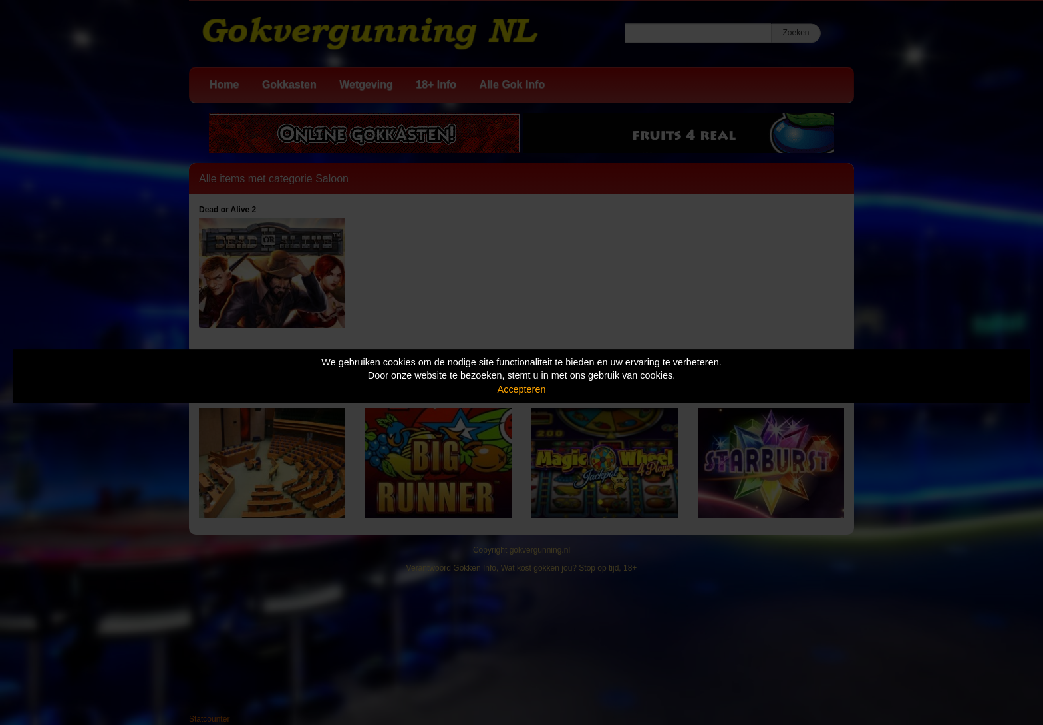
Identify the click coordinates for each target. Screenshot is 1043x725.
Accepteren (522, 389)
